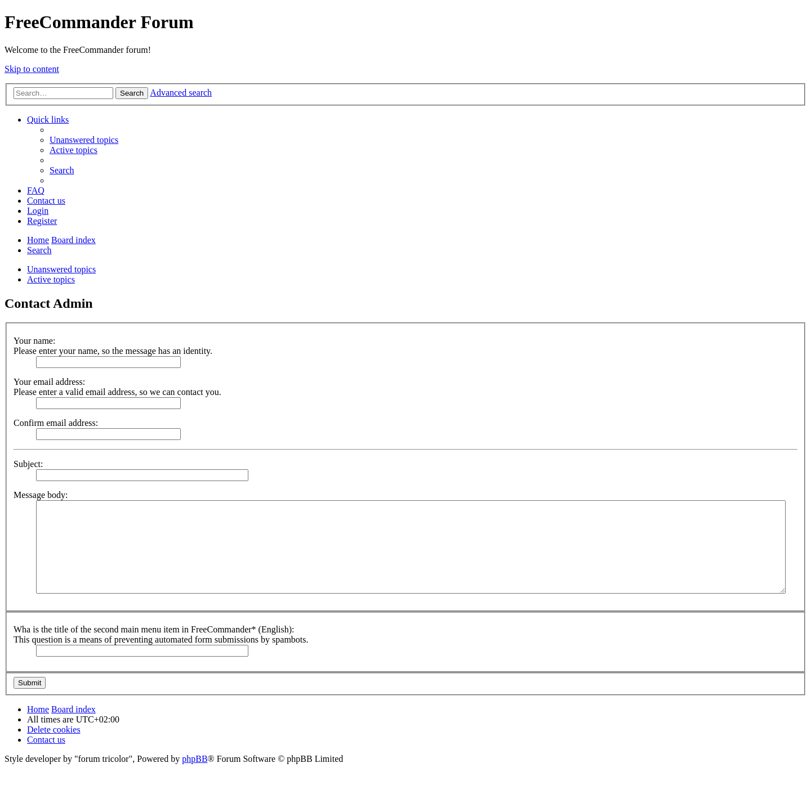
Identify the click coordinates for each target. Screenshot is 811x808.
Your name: (34, 340)
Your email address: (49, 382)
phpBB (194, 759)
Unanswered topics (61, 269)
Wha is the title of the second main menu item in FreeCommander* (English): (154, 629)
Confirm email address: (56, 423)
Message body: (41, 495)
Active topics (51, 279)
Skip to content (32, 69)
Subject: (28, 464)
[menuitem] (84, 140)
